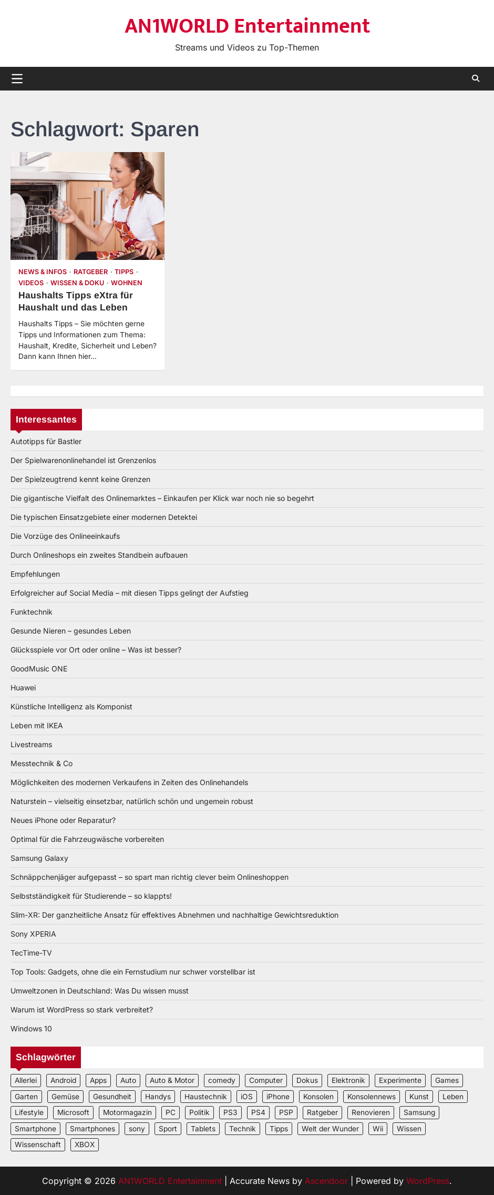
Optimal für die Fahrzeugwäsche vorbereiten (87, 839)
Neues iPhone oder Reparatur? (63, 820)
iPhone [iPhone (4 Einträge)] (278, 1096)
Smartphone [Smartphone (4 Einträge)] (35, 1128)
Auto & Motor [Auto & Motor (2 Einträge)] (172, 1080)
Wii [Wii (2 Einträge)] (378, 1128)
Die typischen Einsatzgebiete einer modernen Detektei (104, 517)
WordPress (427, 1181)
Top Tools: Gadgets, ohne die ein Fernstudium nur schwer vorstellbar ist (133, 971)
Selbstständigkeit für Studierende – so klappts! (91, 895)
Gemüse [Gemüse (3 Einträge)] (65, 1096)
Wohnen (126, 283)
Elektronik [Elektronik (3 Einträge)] (348, 1080)
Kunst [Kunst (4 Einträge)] (419, 1096)
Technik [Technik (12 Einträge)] (242, 1128)
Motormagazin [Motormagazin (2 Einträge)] (127, 1112)
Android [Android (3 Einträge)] (63, 1080)
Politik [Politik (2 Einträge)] (199, 1112)
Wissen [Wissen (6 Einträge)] (409, 1128)
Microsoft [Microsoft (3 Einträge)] (73, 1112)
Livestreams (31, 744)
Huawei (23, 687)
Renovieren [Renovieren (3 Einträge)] (371, 1112)
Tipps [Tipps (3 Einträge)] (279, 1128)
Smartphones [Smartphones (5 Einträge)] (92, 1128)
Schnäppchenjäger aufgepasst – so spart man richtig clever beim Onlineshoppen (150, 876)
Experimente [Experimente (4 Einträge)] (400, 1080)
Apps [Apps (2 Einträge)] (98, 1080)
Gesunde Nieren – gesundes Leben (71, 630)
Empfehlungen (35, 573)
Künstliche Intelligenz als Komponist (71, 706)
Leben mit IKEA (37, 725)
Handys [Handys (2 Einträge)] (158, 1096)
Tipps (124, 272)
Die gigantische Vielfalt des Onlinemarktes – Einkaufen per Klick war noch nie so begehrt (162, 498)
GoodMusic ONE (39, 668)
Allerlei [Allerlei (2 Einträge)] (26, 1080)
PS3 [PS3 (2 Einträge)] (230, 1112)
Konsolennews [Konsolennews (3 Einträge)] (371, 1096)
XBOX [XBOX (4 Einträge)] (85, 1144)
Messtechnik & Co (42, 763)
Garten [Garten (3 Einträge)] (26, 1096)
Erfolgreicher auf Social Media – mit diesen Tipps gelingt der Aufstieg (130, 592)
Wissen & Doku (77, 283)
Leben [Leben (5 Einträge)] (453, 1096)
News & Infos (42, 272)
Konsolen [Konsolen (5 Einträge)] (318, 1096)
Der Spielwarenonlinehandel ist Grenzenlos (83, 460)
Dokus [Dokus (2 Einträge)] (307, 1080)
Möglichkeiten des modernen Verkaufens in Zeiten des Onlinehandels (129, 782)
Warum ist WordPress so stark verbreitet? (82, 1009)
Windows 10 (31, 1028)
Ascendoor (326, 1181)
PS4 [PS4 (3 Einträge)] (258, 1112)
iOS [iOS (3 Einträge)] (247, 1096)
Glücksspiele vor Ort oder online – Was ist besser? (96, 649)
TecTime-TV (31, 952)
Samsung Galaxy (39, 857)
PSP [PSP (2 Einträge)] (286, 1112)
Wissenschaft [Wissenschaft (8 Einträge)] (38, 1144)
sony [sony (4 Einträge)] (137, 1128)
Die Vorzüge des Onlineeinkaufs (65, 535)
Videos (31, 283)
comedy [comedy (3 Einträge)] (221, 1080)
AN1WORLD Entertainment (247, 26)
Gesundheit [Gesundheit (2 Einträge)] (112, 1096)
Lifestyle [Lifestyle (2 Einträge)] (29, 1112)
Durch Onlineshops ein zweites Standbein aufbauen (99, 554)
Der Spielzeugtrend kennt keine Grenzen (80, 479)
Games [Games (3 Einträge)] (447, 1080)
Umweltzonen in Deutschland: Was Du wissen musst (100, 990)
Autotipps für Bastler (46, 441)
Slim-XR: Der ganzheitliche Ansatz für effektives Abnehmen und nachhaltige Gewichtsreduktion (174, 914)
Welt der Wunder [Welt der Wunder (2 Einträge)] (330, 1128)
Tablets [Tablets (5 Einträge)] (203, 1128)
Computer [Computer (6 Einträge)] (266, 1080)
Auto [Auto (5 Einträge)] (128, 1080)
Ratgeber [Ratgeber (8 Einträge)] (322, 1112)
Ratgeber (91, 272)
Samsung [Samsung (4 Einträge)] (419, 1112)
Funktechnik (32, 611)
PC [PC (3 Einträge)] (171, 1112)
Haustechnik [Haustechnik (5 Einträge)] (205, 1096)
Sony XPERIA (33, 933)
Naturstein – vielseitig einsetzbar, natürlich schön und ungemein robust (132, 801)
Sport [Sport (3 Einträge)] (168, 1128)
